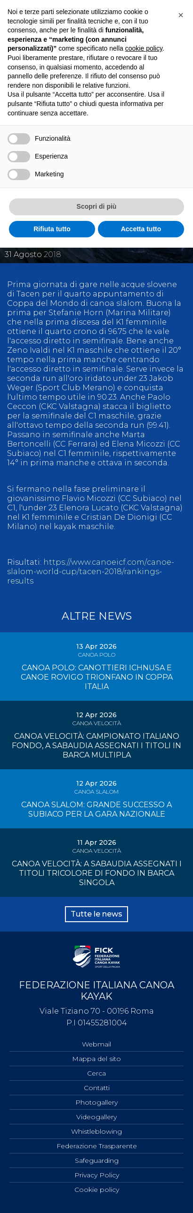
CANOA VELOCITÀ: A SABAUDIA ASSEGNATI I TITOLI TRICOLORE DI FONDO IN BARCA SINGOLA (97, 873)
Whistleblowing (96, 1131)
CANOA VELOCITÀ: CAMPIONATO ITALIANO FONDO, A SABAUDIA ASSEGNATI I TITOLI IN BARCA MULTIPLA (96, 745)
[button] (180, 15)
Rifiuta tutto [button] (52, 229)
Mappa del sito (96, 1058)
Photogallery (96, 1102)
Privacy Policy (96, 1175)
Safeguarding (97, 1160)
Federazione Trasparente (96, 1146)
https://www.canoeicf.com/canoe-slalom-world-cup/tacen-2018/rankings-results (90, 571)
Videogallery (96, 1117)
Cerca (96, 1073)
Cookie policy (96, 1189)
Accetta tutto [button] (141, 229)
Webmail (96, 1044)
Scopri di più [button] (97, 206)
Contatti (97, 1088)
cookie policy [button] (143, 48)
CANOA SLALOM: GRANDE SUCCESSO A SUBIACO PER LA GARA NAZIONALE (96, 809)
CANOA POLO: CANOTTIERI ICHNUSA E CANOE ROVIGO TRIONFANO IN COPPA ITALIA (97, 677)
